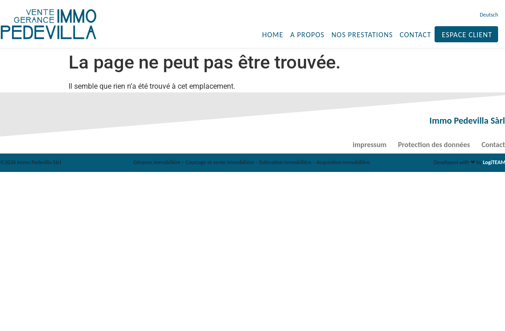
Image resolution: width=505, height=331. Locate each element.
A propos (307, 34)
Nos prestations (362, 34)
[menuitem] (488, 14)
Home (272, 34)
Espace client (467, 34)
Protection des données (434, 144)
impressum (369, 144)
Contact (415, 34)
